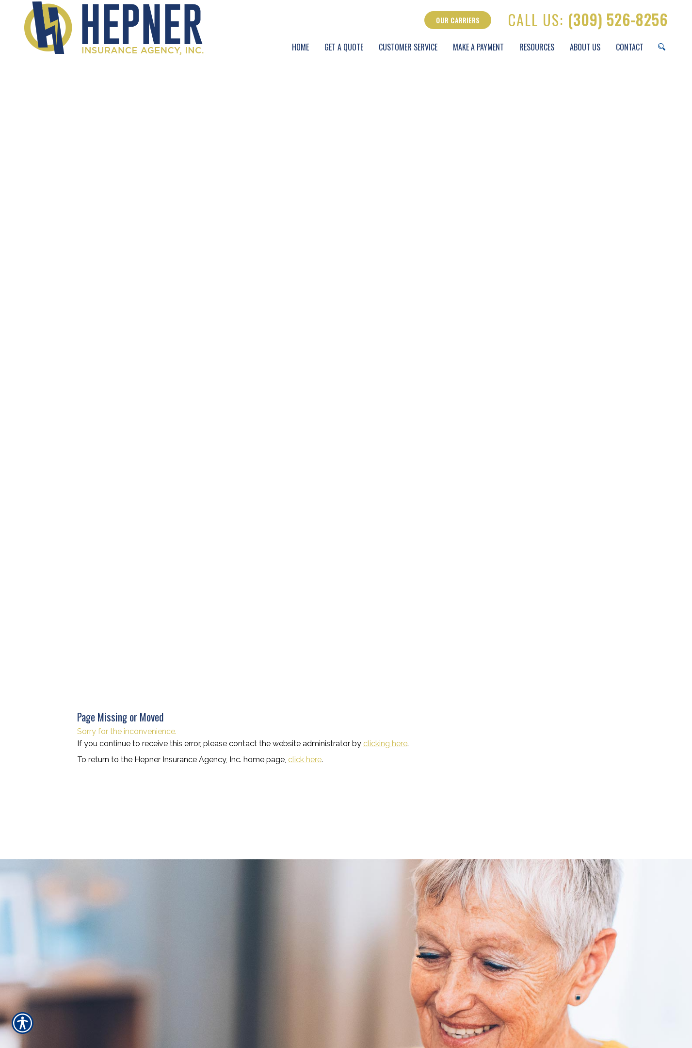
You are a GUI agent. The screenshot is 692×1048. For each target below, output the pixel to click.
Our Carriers (458, 20)
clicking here (385, 743)
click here (305, 759)
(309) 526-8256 (588, 20)
